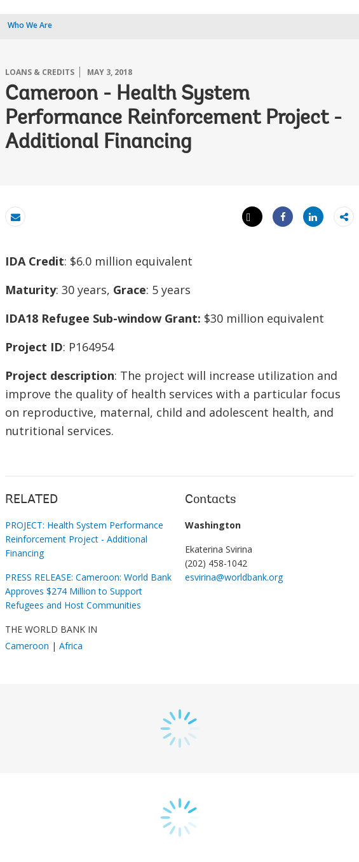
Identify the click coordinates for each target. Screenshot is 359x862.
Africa (71, 646)
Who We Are (30, 25)
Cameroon (27, 646)
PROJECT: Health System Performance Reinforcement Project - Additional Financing (84, 539)
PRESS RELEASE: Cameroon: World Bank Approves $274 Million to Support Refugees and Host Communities (88, 591)
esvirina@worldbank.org (234, 577)
